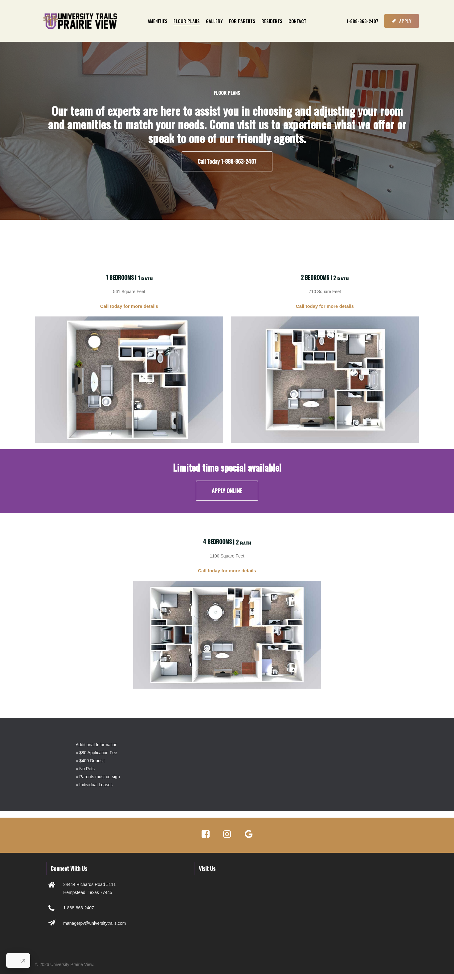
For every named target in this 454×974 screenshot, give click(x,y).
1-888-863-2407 (78, 907)
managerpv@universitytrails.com (94, 923)
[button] (227, 161)
